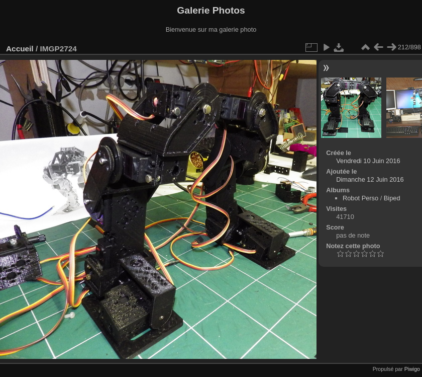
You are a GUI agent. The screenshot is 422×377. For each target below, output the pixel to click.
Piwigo (412, 369)
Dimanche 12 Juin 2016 (369, 179)
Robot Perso (360, 198)
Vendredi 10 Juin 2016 (368, 161)
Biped (392, 198)
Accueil (20, 48)
